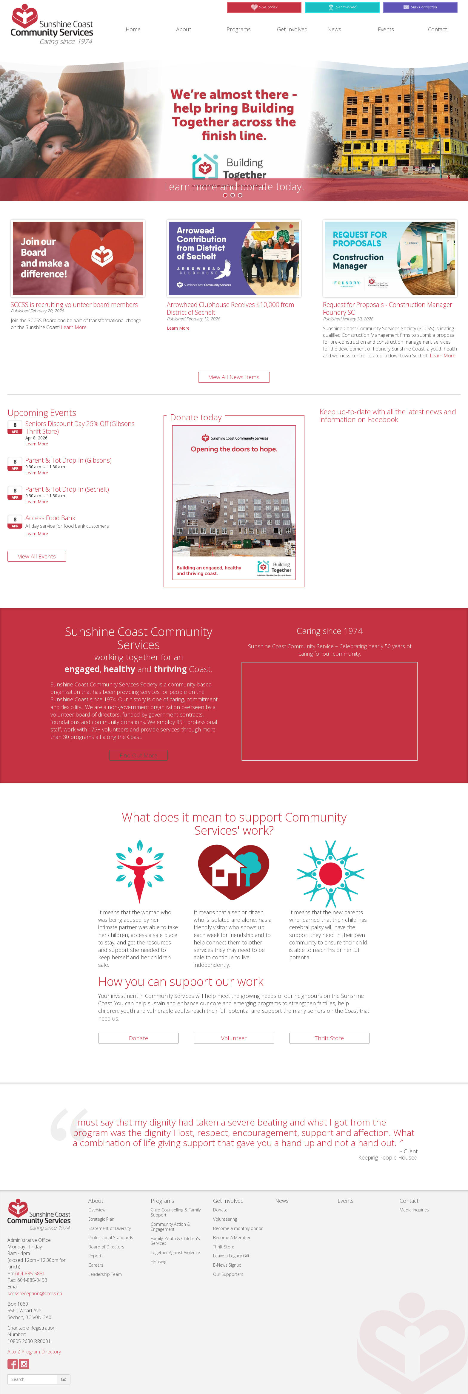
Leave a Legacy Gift (231, 1256)
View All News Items (234, 377)
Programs (240, 29)
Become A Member (231, 1237)
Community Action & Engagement (170, 1226)
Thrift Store (329, 1038)
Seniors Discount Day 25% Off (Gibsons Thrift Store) (73, 427)
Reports (96, 1256)
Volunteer (234, 1038)
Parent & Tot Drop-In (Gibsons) (74, 460)
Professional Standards (110, 1237)
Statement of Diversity (109, 1228)
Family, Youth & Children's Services (175, 1241)
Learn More (74, 335)
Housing (158, 1262)
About (185, 29)
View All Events (37, 556)
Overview (96, 1210)
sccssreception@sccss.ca (34, 1293)
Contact (439, 29)
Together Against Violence (175, 1252)
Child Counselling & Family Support (176, 1212)
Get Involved (294, 29)
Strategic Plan (101, 1219)
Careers (95, 1265)
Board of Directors (106, 1247)
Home (134, 29)
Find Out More (138, 755)
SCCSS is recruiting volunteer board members (66, 308)
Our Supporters (228, 1274)
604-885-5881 (30, 1273)
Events (387, 29)
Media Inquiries (414, 1210)
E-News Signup (227, 1265)
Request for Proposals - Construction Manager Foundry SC (381, 308)
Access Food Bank (54, 517)
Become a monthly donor (238, 1228)
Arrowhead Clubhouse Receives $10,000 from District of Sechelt (231, 308)
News (335, 29)
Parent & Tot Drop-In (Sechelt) (72, 489)
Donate (138, 1038)
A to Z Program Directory (34, 1351)
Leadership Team (105, 1274)
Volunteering (225, 1219)
